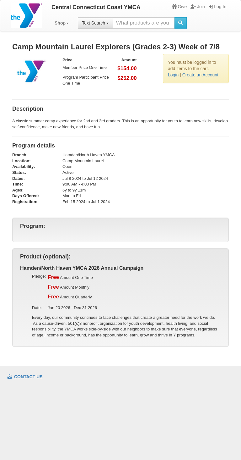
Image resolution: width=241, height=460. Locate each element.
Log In (217, 6)
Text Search (95, 22)
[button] (61, 23)
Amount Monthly (68, 287)
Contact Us (25, 376)
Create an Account (200, 74)
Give (179, 6)
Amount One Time (70, 277)
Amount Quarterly (70, 297)
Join (197, 6)
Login (173, 74)
